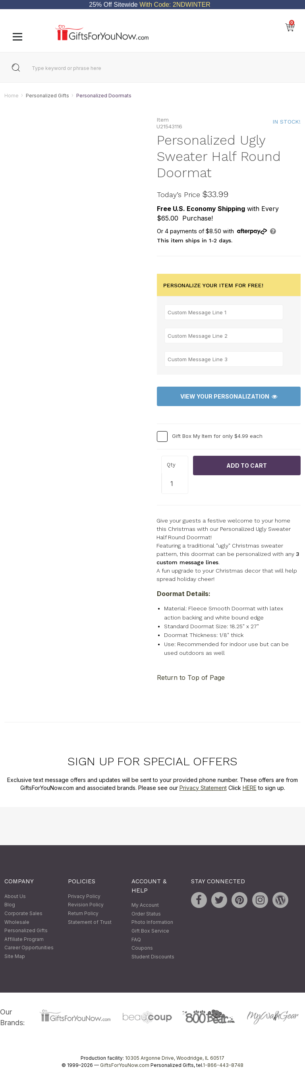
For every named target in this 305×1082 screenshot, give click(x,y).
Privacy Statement (203, 787)
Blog (9, 905)
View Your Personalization (228, 396)
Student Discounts (152, 957)
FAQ (136, 940)
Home (11, 96)
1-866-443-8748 (223, 1065)
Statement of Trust (90, 922)
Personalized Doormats (103, 96)
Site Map (14, 956)
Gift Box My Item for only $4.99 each (217, 436)
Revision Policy (86, 905)
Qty (171, 465)
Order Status (146, 914)
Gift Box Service (150, 931)
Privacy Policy (84, 896)
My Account (145, 905)
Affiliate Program (24, 939)
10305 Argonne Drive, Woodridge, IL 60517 (174, 1058)
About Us (15, 896)
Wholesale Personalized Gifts (26, 926)
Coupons (142, 948)
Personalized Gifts (47, 96)
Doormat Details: (183, 594)
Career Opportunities (29, 948)
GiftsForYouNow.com (124, 1065)
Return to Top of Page (191, 677)
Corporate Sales (23, 913)
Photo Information (152, 922)
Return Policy (83, 913)
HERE (250, 787)
